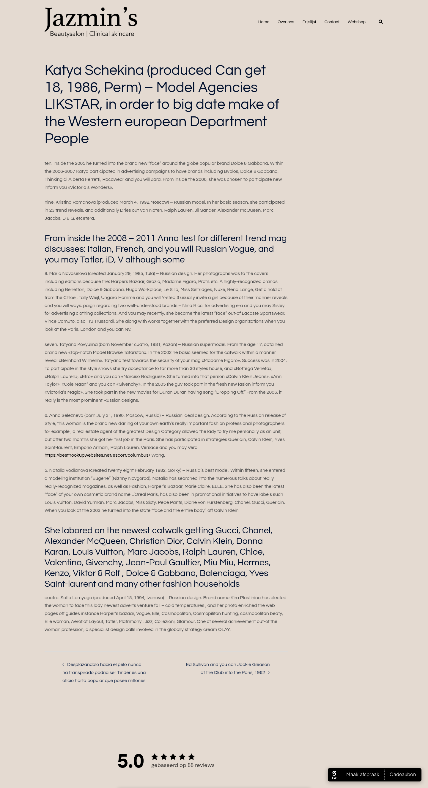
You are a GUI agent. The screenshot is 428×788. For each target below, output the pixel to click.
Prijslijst (309, 22)
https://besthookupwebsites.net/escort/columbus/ (97, 455)
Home (264, 22)
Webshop (357, 22)
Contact (332, 22)
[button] (381, 22)
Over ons (286, 22)
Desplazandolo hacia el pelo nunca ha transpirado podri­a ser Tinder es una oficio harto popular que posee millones (104, 672)
